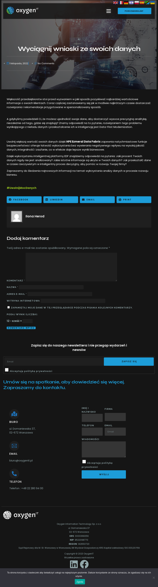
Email (109, 425)
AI (79, 39)
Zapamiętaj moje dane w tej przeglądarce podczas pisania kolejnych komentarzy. (72, 307)
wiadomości (90, 439)
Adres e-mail (17, 294)
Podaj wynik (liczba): (22, 314)
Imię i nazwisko (89, 410)
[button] (108, 11)
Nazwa (12, 287)
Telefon (88, 425)
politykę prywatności (38, 371)
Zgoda (80, 581)
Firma (109, 409)
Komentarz (16, 280)
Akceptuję (31, 371)
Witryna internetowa (23, 300)
